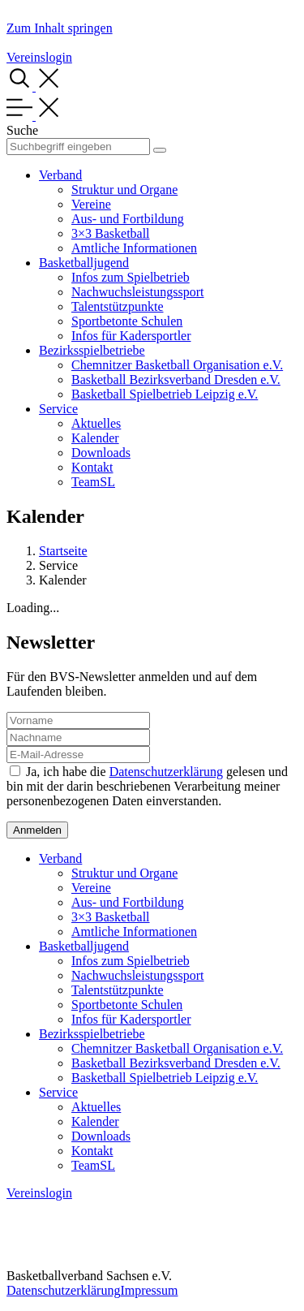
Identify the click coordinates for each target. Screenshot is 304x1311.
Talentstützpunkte (117, 306)
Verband (60, 175)
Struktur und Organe (124, 189)
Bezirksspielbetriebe (92, 350)
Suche (22, 130)
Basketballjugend (84, 263)
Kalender (95, 438)
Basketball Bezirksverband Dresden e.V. (175, 379)
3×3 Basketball (110, 233)
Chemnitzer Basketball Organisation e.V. (177, 365)
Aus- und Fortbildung (127, 219)
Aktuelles (96, 423)
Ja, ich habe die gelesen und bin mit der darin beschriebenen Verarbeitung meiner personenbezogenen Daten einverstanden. (147, 786)
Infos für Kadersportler (131, 336)
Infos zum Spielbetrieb (130, 277)
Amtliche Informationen (134, 248)
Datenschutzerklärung (166, 771)
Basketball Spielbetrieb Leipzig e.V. (164, 394)
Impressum (149, 1290)
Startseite (63, 551)
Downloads (101, 452)
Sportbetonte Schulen (126, 321)
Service (58, 409)
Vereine (91, 204)
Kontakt (92, 467)
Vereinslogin (39, 57)
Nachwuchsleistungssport (137, 292)
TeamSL (93, 482)
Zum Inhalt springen (59, 28)
